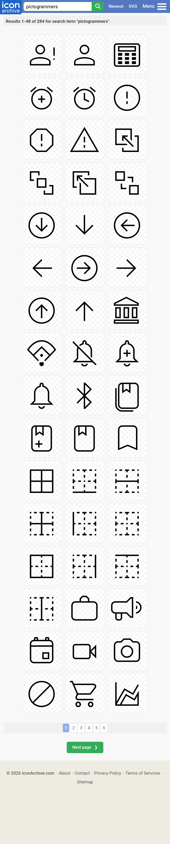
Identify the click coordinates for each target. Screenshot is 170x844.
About (64, 773)
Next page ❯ (85, 747)
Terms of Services (142, 773)
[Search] (98, 6)
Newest (116, 6)
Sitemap (85, 781)
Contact (82, 773)
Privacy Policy (107, 773)
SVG (133, 6)
